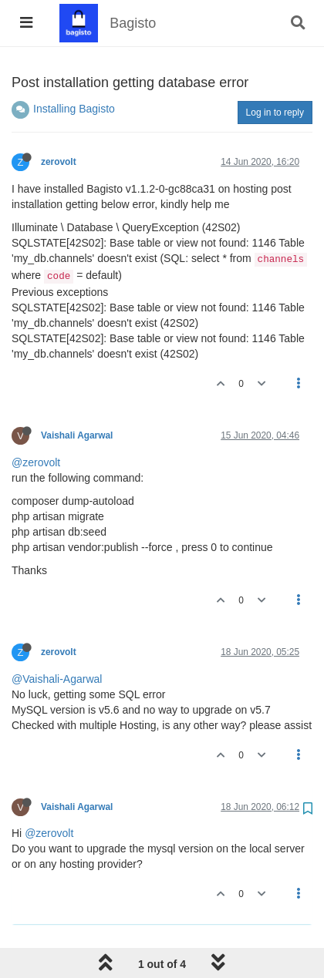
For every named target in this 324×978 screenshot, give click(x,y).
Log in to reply (275, 112)
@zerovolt (36, 462)
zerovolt (58, 161)
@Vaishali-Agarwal (57, 679)
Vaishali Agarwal (77, 435)
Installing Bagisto (74, 109)
